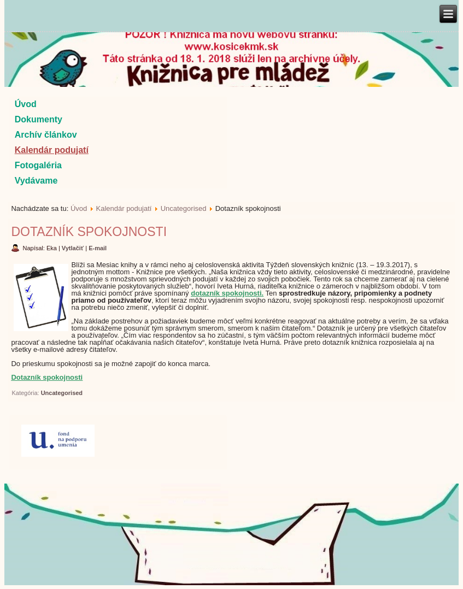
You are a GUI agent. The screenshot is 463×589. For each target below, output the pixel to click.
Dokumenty (38, 119)
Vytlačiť (73, 248)
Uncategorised (184, 208)
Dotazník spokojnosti (89, 232)
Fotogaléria (38, 165)
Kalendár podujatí (52, 150)
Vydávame (36, 180)
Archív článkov (46, 134)
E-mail (98, 248)
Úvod (26, 104)
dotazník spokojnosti (226, 293)
